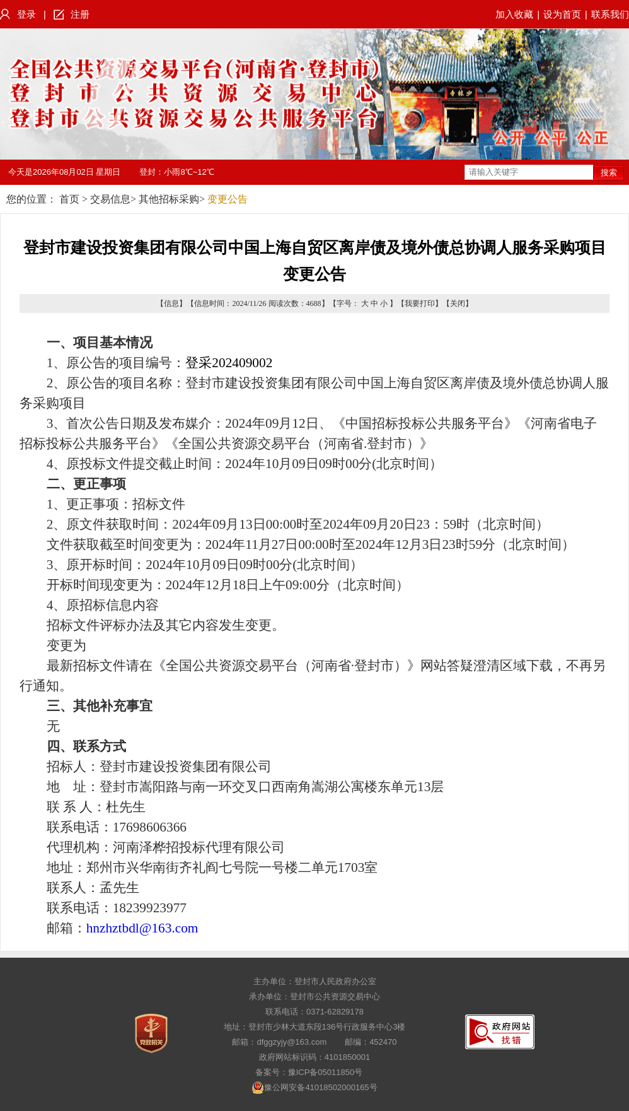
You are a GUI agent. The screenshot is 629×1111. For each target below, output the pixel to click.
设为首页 (562, 14)
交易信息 (110, 199)
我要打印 (420, 303)
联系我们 (610, 14)
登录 (26, 14)
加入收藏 (514, 14)
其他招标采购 (169, 199)
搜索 (609, 172)
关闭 (457, 303)
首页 (69, 199)
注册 (80, 14)
